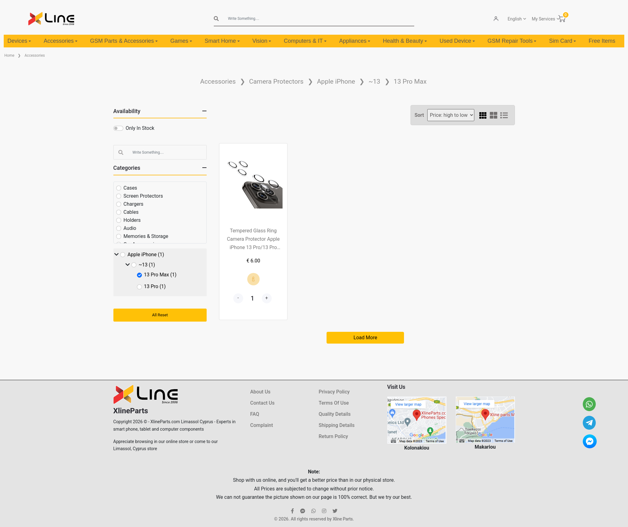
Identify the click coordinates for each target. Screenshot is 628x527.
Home (9, 55)
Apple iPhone (336, 81)
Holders (132, 220)
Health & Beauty (405, 41)
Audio (130, 228)
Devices (19, 41)
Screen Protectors (143, 196)
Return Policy (333, 436)
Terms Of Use (334, 403)
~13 (374, 81)
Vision (261, 41)
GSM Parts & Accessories (124, 41)
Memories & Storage (146, 236)
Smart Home (222, 41)
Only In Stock (140, 128)
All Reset (160, 315)
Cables (131, 212)
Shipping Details (337, 425)
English (514, 18)
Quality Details (335, 414)
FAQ (254, 414)
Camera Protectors (276, 81)
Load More (365, 337)
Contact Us (262, 403)
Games (181, 41)
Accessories (60, 41)
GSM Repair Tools (512, 41)
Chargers (133, 204)
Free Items (602, 41)
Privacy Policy (334, 392)
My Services (543, 18)
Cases (130, 188)
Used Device (457, 41)
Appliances (354, 41)
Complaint (261, 425)
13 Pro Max (410, 81)
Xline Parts (343, 518)
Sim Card (562, 41)
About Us (260, 392)
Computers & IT (305, 41)
